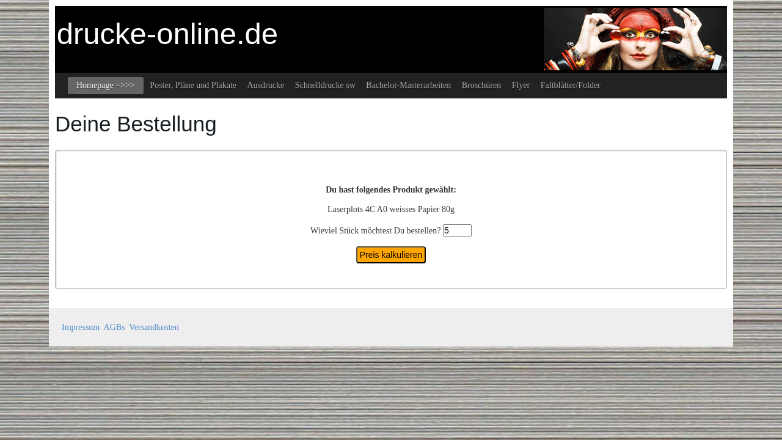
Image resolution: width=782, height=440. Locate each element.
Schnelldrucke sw (325, 85)
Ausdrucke (265, 85)
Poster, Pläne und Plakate (193, 85)
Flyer (521, 85)
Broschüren (482, 85)
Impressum (81, 327)
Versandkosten (154, 327)
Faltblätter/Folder (571, 85)
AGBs (114, 327)
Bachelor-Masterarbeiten (408, 85)
